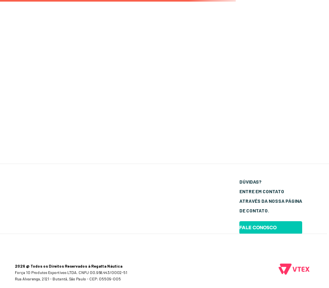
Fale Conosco (258, 227)
